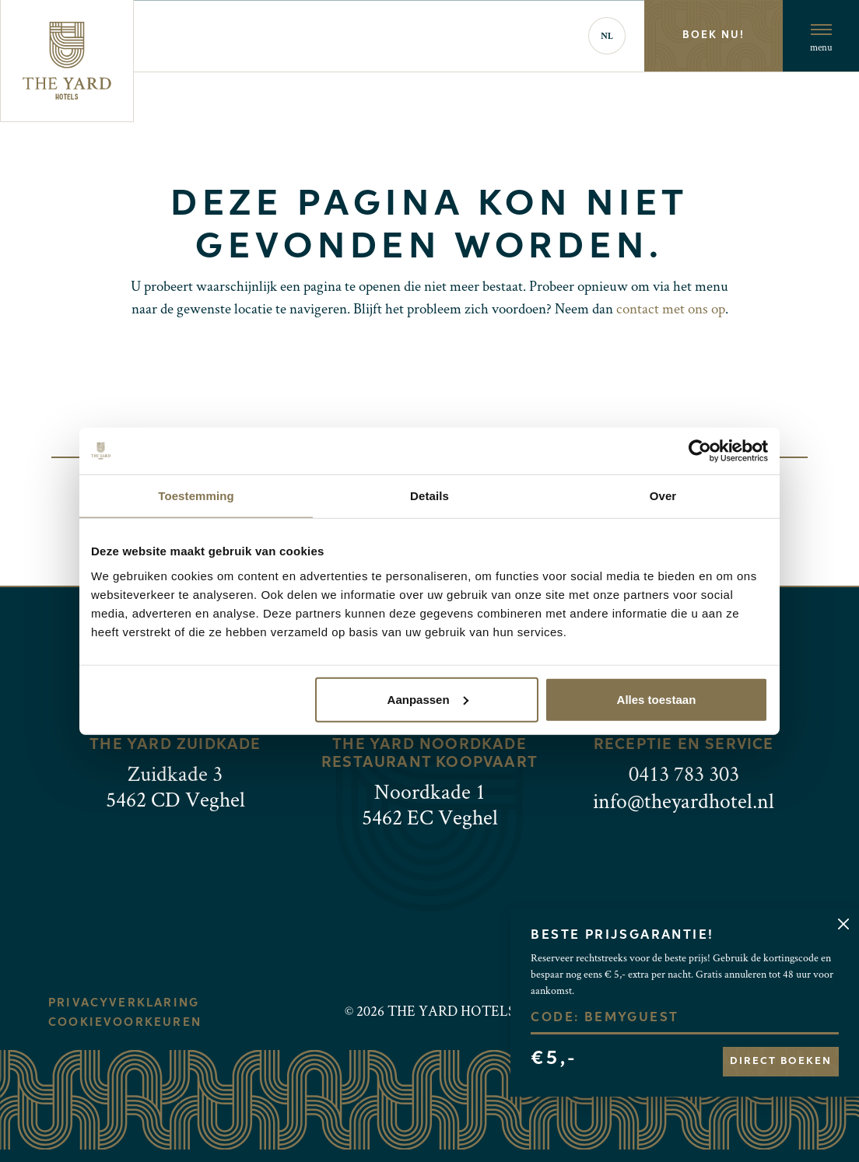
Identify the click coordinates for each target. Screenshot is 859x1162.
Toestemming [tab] (196, 495)
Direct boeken (781, 1061)
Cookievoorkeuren (125, 1022)
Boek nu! (713, 35)
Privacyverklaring (123, 1003)
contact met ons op (670, 308)
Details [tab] (429, 495)
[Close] (843, 923)
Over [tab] (663, 495)
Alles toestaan (656, 698)
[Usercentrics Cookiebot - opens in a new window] (700, 451)
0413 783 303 (684, 773)
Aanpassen (427, 698)
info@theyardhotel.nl (683, 800)
